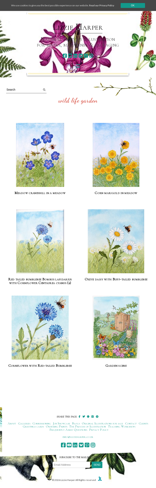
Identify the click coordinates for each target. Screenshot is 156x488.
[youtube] (70, 56)
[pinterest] (86, 56)
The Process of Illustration (87, 426)
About (12, 423)
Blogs (76, 423)
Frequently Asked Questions (68, 430)
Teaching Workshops (121, 426)
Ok (132, 5)
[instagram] (91, 56)
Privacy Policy (98, 430)
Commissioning (41, 423)
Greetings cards (33, 426)
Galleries (24, 423)
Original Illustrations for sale (102, 423)
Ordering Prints (56, 426)
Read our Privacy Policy (101, 5)
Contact (130, 423)
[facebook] (65, 56)
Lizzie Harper (78, 26)
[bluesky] (80, 56)
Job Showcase (61, 423)
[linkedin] (75, 56)
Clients (143, 423)
